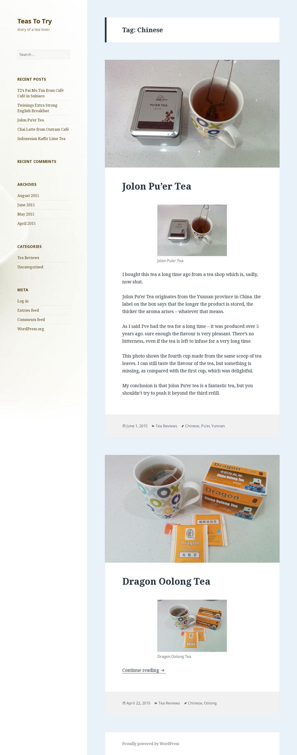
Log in (23, 301)
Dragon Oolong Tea (166, 581)
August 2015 (28, 195)
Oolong (210, 703)
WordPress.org (30, 328)
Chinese (192, 425)
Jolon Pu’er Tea (30, 120)
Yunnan (218, 425)
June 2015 (26, 204)
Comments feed (31, 319)
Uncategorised (30, 267)
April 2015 (26, 223)
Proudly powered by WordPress (150, 743)
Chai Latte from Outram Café (43, 129)
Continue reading (144, 670)
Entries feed (28, 310)
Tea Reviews (28, 257)
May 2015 (25, 214)
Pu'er (205, 425)
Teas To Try (34, 21)
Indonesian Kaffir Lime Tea (41, 138)
